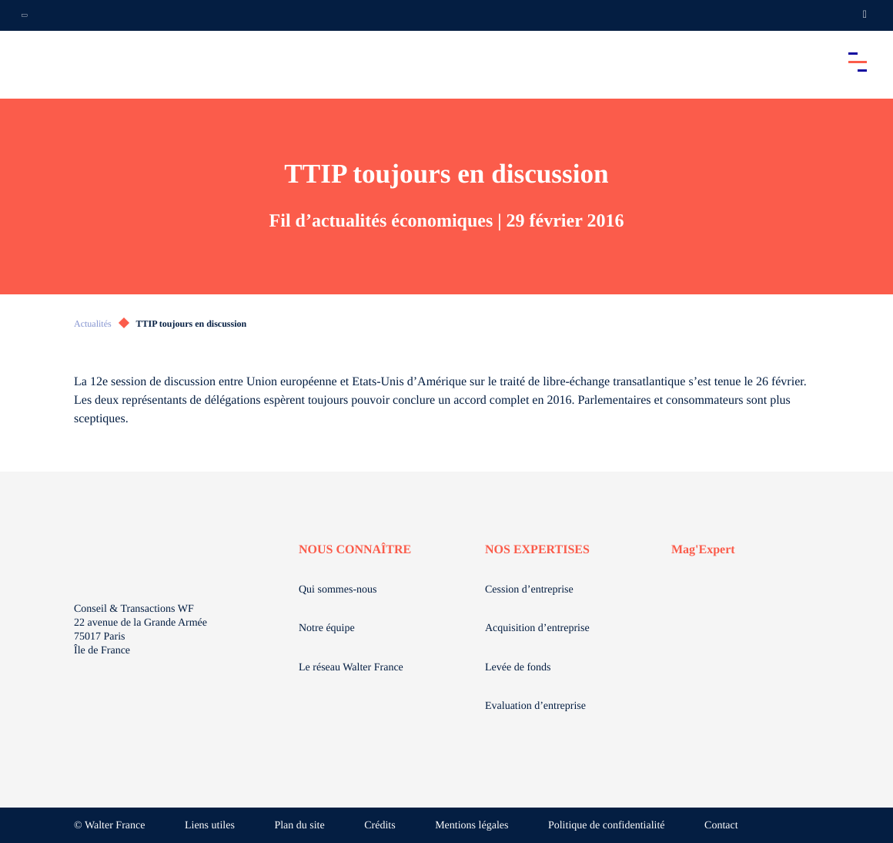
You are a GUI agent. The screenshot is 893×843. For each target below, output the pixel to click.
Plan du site (299, 825)
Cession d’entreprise (529, 590)
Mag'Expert (703, 549)
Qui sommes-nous (338, 590)
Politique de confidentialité (606, 825)
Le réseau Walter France (351, 667)
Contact (721, 825)
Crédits (379, 825)
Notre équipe (327, 628)
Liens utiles (210, 825)
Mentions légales (471, 825)
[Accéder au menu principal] (858, 62)
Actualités (93, 323)
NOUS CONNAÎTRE (355, 549)
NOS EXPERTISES (537, 549)
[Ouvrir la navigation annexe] (24, 15)
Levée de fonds (518, 667)
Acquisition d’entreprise (537, 628)
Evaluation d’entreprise (535, 706)
